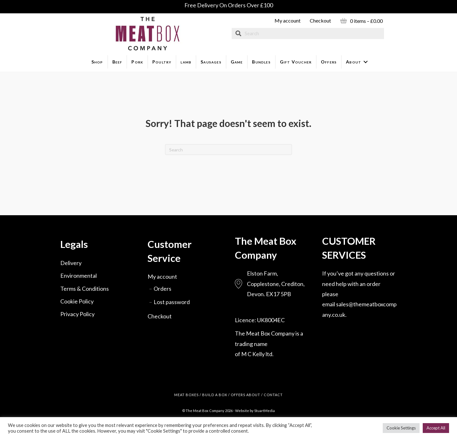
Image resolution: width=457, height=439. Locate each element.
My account (288, 20)
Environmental (78, 275)
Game (237, 61)
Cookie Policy (77, 301)
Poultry (161, 61)
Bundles (261, 61)
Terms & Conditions (84, 288)
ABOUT (253, 395)
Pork (137, 61)
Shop (97, 61)
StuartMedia (264, 411)
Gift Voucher (296, 61)
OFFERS (238, 395)
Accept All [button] (436, 427)
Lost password (172, 301)
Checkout (320, 20)
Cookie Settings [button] (401, 427)
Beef (117, 61)
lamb (186, 61)
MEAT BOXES (186, 395)
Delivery (71, 262)
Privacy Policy (77, 313)
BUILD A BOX (214, 395)
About (353, 61)
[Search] (228, 149)
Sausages (211, 61)
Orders (162, 288)
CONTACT (273, 395)
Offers (329, 61)
